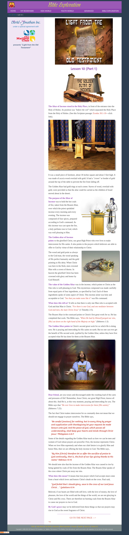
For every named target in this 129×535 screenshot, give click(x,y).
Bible (14, 15)
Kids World (48, 526)
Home (10, 15)
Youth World (40, 526)
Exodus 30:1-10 (99, 113)
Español (80, 526)
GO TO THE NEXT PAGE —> (83, 518)
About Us (87, 526)
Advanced (56, 526)
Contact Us (94, 526)
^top (49, 521)
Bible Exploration (65, 526)
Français (74, 526)
